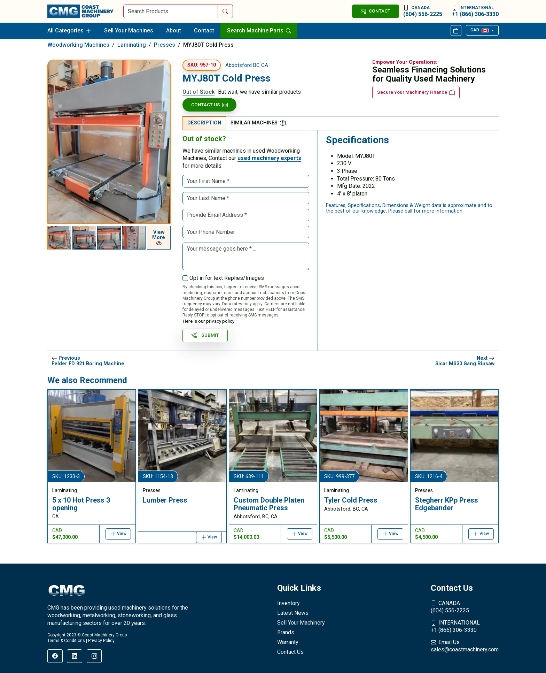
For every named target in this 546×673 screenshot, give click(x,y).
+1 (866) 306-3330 (475, 11)
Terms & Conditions (66, 640)
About (173, 30)
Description (204, 123)
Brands (285, 632)
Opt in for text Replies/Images (226, 278)
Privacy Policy (101, 640)
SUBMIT (205, 335)
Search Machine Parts (259, 30)
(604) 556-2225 (422, 11)
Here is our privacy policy (208, 321)
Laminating (131, 44)
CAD (479, 30)
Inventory (288, 603)
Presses (164, 44)
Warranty (287, 642)
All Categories (69, 30)
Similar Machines (258, 123)
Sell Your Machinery (301, 622)
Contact (204, 30)
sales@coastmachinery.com (465, 645)
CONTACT (375, 11)
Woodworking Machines (78, 44)
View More (158, 237)
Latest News (293, 613)
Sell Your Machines (128, 30)
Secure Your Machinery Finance (416, 92)
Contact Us (209, 105)
